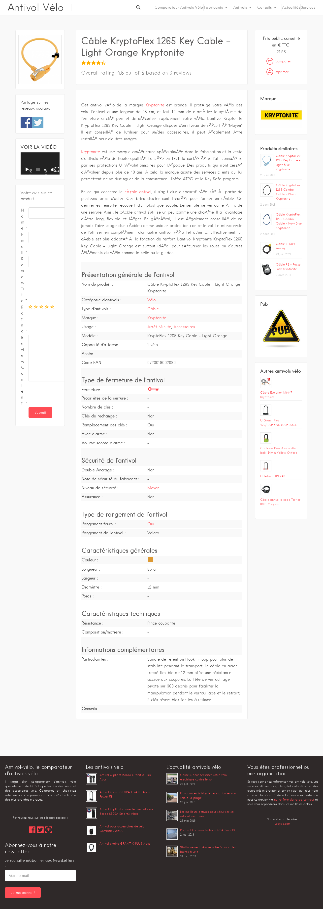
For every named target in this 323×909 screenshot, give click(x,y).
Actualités (291, 7)
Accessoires (184, 326)
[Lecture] (27, 169)
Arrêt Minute (159, 326)
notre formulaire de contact (294, 799)
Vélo (151, 300)
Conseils (264, 7)
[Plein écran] (57, 169)
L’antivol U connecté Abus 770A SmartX (207, 830)
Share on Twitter (37, 122)
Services (308, 7)
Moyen (153, 488)
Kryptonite (154, 105)
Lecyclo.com (283, 823)
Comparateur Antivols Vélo (179, 7)
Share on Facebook (26, 122)
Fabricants (213, 7)
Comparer (278, 61)
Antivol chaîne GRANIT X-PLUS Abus (124, 843)
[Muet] (53, 169)
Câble (153, 309)
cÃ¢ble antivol (138, 191)
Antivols (240, 7)
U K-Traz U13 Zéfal (273, 476)
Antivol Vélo (35, 7)
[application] (40, 163)
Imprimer (277, 71)
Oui (150, 524)
